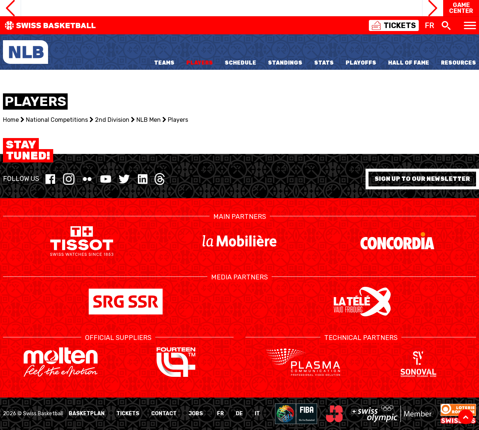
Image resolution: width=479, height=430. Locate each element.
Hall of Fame (408, 63)
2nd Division (112, 119)
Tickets (127, 413)
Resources (458, 63)
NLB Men (148, 119)
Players (199, 63)
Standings (285, 63)
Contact (164, 413)
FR (220, 413)
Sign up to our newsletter (422, 178)
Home (11, 119)
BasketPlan (87, 413)
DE (239, 413)
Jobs (195, 413)
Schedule (240, 63)
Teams (164, 63)
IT (257, 413)
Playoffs (361, 63)
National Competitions (57, 119)
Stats (324, 63)
